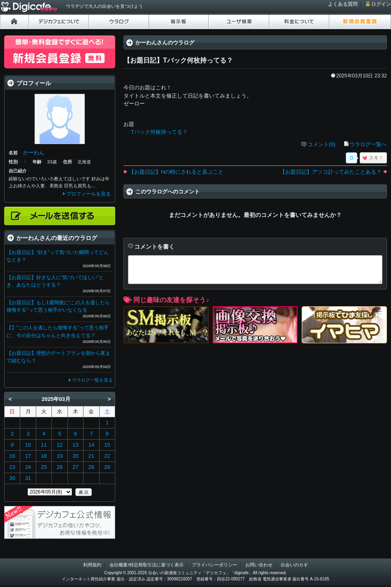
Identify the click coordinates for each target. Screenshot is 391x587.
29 (107, 467)
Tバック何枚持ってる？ (159, 132)
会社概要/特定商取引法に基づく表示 (146, 564)
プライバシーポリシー (214, 564)
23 (12, 467)
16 (12, 456)
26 (60, 467)
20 (75, 456)
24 (28, 467)
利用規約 (92, 564)
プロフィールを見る (88, 194)
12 (60, 445)
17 (28, 456)
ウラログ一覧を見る (92, 379)
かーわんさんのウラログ (164, 43)
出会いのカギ (294, 564)
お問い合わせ (258, 564)
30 (12, 478)
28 (91, 467)
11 (44, 445)
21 (91, 456)
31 (28, 478)
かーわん (33, 152)
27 (75, 467)
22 (107, 456)
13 (75, 445)
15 (107, 445)
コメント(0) (321, 144)
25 (44, 467)
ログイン (381, 4)
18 (44, 456)
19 (60, 456)
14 (91, 445)
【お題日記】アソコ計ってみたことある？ (331, 172)
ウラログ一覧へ (368, 144)
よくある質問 (343, 4)
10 (28, 445)
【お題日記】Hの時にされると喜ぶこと (176, 172)
